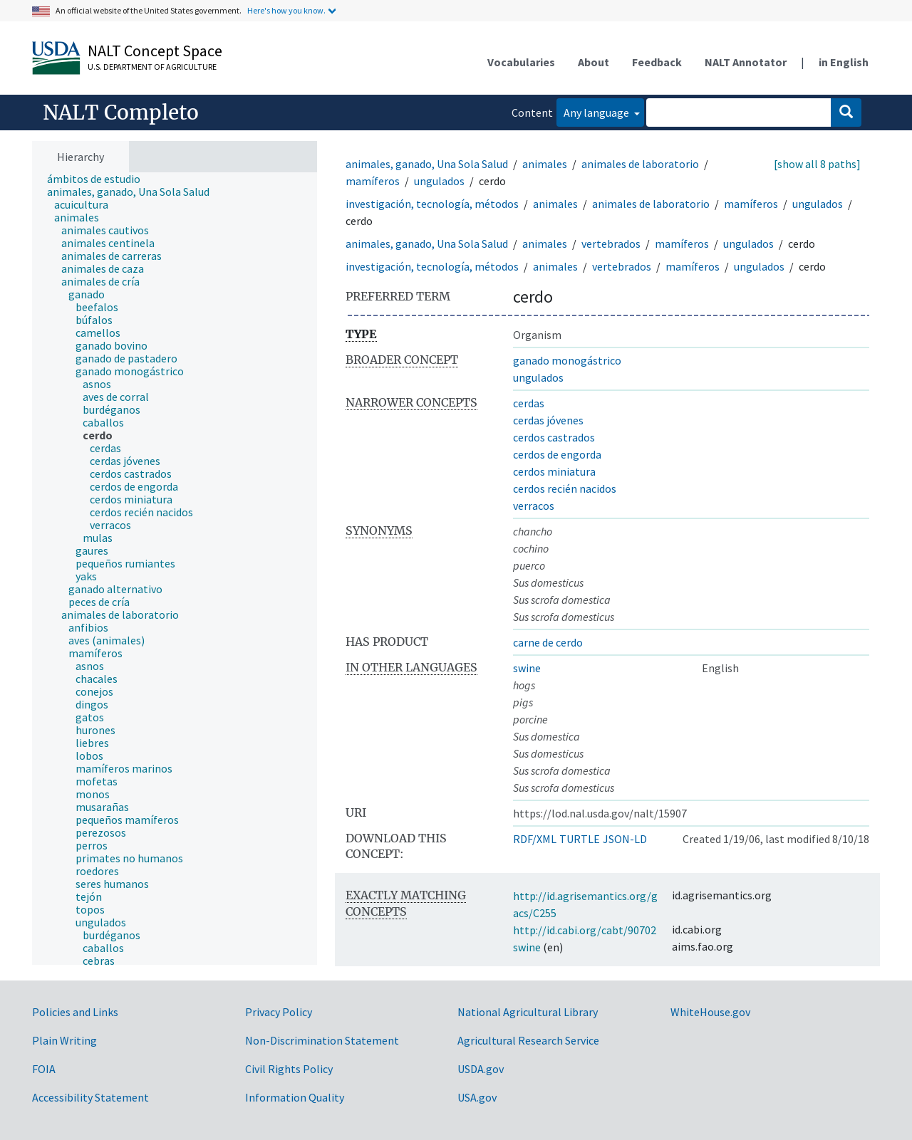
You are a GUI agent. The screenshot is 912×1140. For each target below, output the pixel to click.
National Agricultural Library (527, 1012)
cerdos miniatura (554, 471)
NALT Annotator (746, 62)
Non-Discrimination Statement (322, 1040)
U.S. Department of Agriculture (152, 66)
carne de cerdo (548, 642)
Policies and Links (75, 1012)
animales (544, 164)
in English (844, 62)
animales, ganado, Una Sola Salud (427, 164)
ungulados (439, 181)
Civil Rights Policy (289, 1069)
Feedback (657, 62)
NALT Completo (121, 112)
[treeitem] (99, 178)
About (593, 62)
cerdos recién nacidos (564, 488)
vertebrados (611, 243)
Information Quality (294, 1097)
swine (527, 668)
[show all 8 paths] (817, 164)
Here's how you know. (286, 10)
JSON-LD (625, 839)
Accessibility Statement (90, 1097)
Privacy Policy (278, 1012)
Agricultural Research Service (528, 1040)
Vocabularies (521, 62)
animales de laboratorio (640, 164)
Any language (597, 112)
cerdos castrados (554, 437)
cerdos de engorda (557, 454)
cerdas (528, 403)
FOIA (44, 1069)
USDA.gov (480, 1069)
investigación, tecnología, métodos (432, 204)
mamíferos (373, 181)
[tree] (174, 569)
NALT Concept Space (155, 51)
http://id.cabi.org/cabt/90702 (584, 930)
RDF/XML (534, 839)
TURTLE (579, 839)
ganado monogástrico (567, 360)
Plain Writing (64, 1040)
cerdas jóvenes (548, 420)
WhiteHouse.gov (710, 1012)
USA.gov (477, 1097)
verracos (533, 505)
